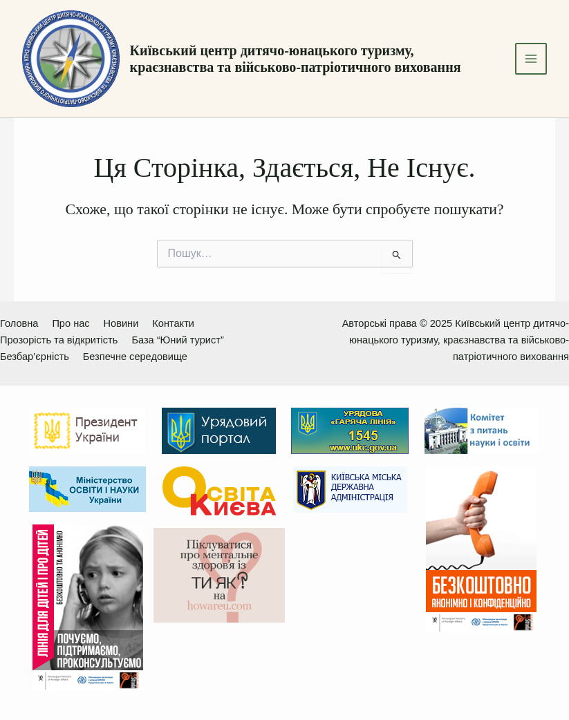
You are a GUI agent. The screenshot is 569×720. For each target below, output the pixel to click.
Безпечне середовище (135, 356)
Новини (121, 323)
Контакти (173, 323)
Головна (19, 323)
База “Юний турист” (177, 339)
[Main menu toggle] (531, 59)
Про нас (70, 323)
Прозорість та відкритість (59, 339)
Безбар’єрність (34, 356)
